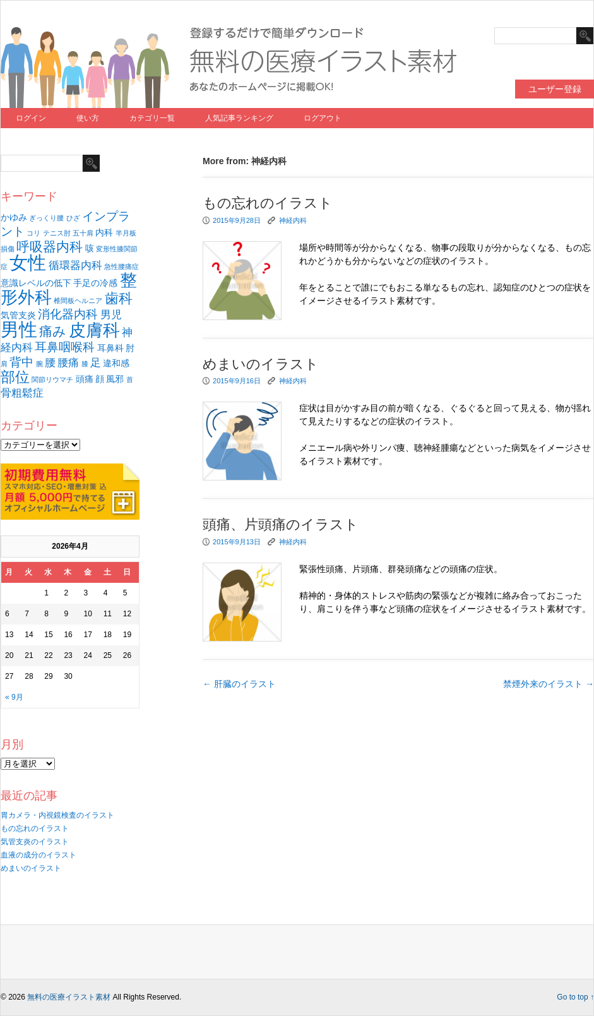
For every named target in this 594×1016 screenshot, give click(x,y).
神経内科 (293, 220)
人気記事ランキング (239, 118)
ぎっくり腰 (46, 218)
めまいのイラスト (31, 868)
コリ (33, 233)
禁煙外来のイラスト (548, 684)
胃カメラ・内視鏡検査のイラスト (57, 815)
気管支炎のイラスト (35, 841)
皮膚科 (94, 330)
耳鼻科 (110, 348)
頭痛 (84, 379)
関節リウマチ (52, 379)
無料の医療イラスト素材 (68, 997)
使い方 (87, 118)
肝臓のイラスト (239, 684)
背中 (21, 362)
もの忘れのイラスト (35, 828)
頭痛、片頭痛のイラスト (281, 524)
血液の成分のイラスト (38, 855)
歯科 (119, 298)
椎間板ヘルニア (78, 300)
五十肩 (83, 233)
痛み (52, 331)
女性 (27, 262)
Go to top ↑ (575, 997)
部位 (15, 377)
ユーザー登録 (554, 89)
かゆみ (14, 217)
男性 (19, 329)
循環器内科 (75, 266)
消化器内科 (68, 314)
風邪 (115, 379)
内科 (104, 232)
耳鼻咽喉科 (65, 347)
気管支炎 (18, 315)
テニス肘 (57, 233)
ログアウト (323, 118)
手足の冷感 (95, 283)
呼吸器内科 (49, 246)
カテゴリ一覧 (152, 118)
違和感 (116, 363)
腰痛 (68, 363)
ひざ (73, 218)
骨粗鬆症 (22, 393)
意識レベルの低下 (36, 283)
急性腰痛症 (121, 266)
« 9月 (14, 697)
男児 (111, 315)
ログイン (31, 118)
